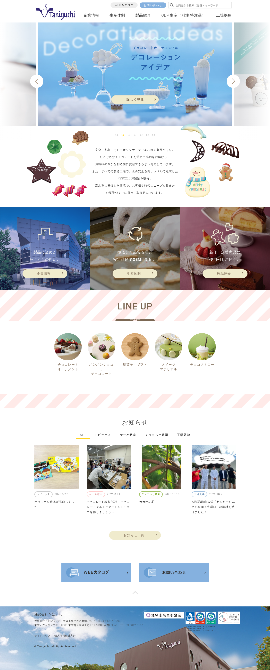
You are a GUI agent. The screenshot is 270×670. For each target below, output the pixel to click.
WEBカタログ (124, 5)
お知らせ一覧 (133, 535)
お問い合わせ (153, 5)
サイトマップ (42, 635)
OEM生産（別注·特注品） (183, 15)
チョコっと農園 (156, 435)
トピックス (103, 435)
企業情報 (91, 15)
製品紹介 (143, 15)
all (83, 435)
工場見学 (183, 435)
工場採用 (224, 15)
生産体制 (117, 15)
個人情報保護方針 (65, 635)
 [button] (37, 81)
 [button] (233, 81)
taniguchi (43, 646)
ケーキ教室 (128, 435)
